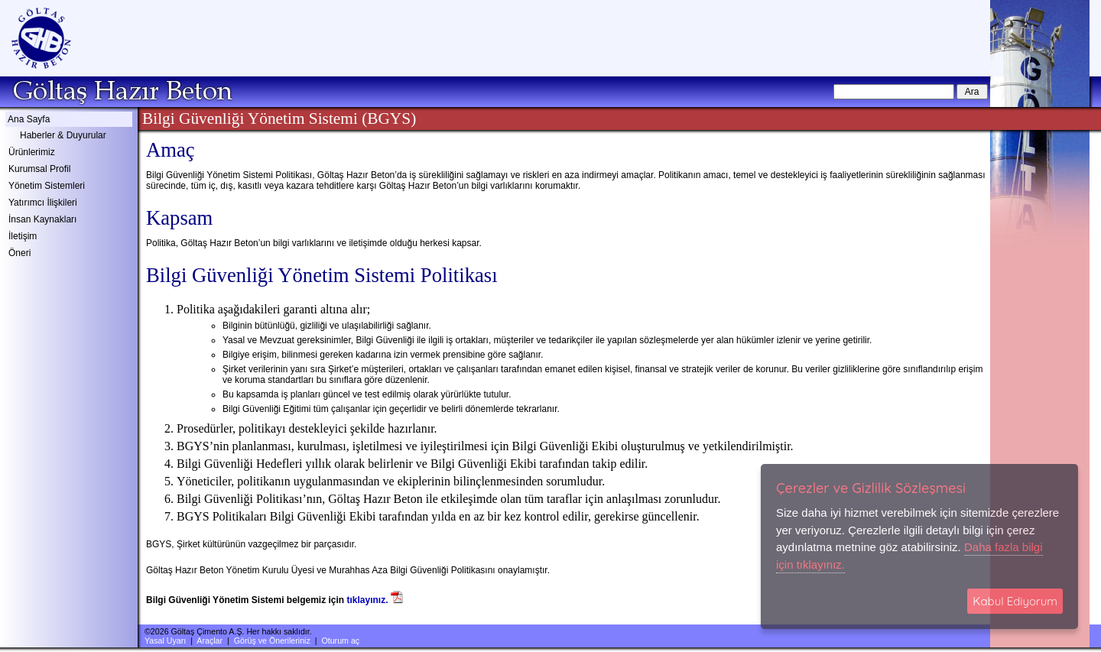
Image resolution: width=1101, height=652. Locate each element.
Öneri (19, 253)
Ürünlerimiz (31, 152)
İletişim (22, 236)
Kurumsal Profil (39, 169)
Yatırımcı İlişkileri (42, 202)
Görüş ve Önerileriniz (272, 640)
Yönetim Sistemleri (46, 185)
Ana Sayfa (29, 119)
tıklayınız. (367, 600)
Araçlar (209, 640)
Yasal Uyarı (165, 640)
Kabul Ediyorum (1015, 601)
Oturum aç (340, 640)
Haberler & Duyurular (63, 135)
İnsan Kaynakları (42, 219)
